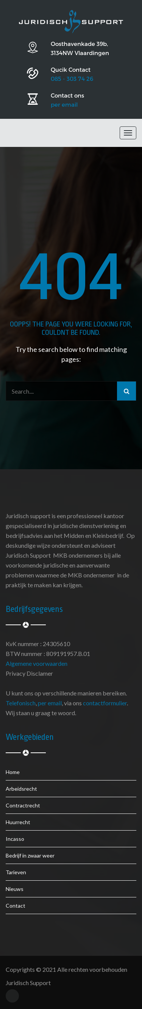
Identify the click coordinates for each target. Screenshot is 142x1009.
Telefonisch (21, 702)
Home (13, 772)
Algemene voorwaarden (36, 663)
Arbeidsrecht (21, 788)
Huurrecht (18, 822)
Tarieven (16, 872)
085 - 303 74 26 (72, 78)
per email (64, 104)
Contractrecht (23, 805)
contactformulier (105, 702)
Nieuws (14, 889)
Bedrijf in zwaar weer (30, 855)
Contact (15, 905)
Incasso (15, 839)
